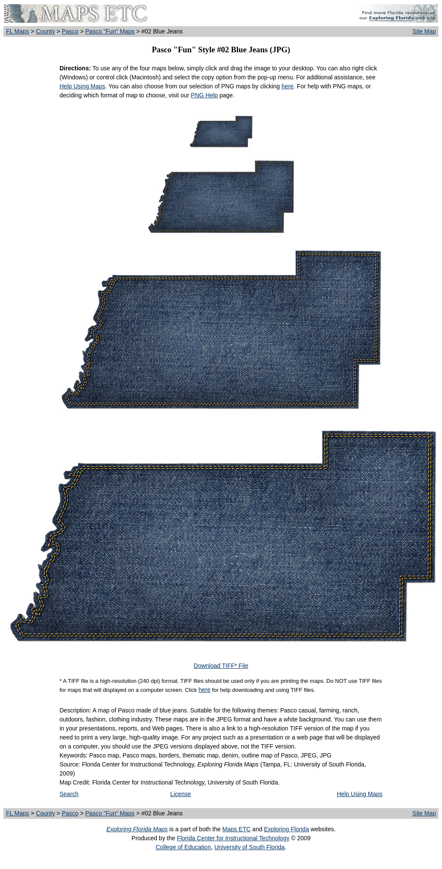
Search (69, 794)
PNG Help (204, 95)
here (287, 86)
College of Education (183, 847)
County (45, 31)
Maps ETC (236, 829)
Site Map (424, 31)
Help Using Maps (82, 86)
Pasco (70, 31)
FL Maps (17, 31)
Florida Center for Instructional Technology (233, 838)
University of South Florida (249, 847)
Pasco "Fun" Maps (109, 31)
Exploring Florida (286, 829)
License (180, 794)
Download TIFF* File (221, 665)
